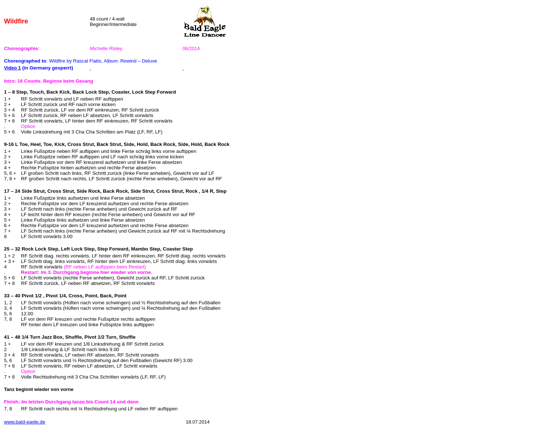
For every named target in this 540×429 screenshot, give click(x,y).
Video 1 (12, 68)
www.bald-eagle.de (24, 422)
